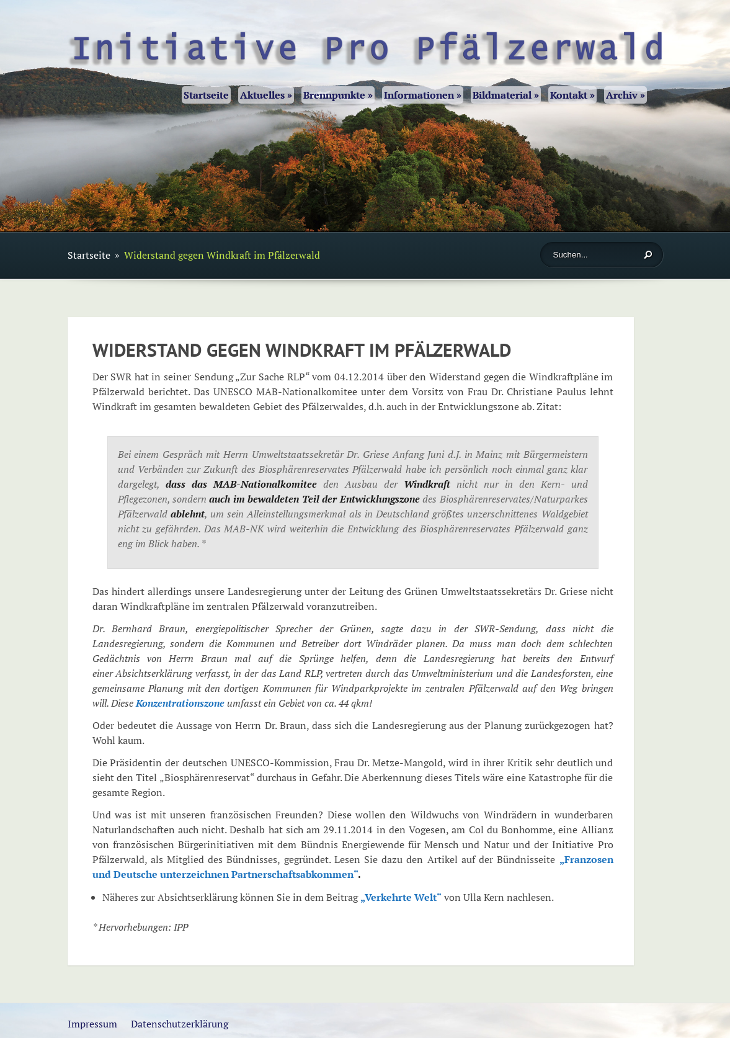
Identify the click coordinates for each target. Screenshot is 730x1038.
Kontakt (572, 95)
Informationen (422, 95)
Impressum (92, 1024)
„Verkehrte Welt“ (401, 897)
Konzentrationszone (180, 703)
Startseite (206, 95)
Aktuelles (266, 95)
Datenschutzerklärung (179, 1024)
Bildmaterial (506, 95)
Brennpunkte (338, 95)
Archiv (625, 95)
